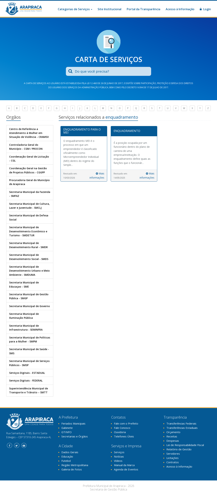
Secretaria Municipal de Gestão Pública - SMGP (28, 296)
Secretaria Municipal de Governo (29, 306)
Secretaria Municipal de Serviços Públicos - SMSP (29, 363)
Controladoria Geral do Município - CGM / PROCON (26, 146)
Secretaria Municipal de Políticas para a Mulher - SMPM (29, 339)
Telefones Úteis (124, 436)
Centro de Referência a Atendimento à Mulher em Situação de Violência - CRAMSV (29, 133)
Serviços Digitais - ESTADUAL (27, 373)
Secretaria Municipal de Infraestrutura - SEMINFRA (26, 327)
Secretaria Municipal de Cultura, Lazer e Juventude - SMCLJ (29, 205)
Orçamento (173, 432)
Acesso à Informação (180, 9)
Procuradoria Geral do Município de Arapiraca (29, 182)
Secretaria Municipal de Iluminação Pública (24, 315)
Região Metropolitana (74, 465)
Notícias (119, 456)
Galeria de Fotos (71, 469)
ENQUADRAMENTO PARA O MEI (82, 131)
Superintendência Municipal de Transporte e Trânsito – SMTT (28, 390)
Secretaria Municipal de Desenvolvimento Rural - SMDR (28, 245)
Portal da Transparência (143, 9)
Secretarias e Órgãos (74, 436)
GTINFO (66, 432)
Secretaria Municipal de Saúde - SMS (29, 351)
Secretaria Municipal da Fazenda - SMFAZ (29, 194)
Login (205, 9)
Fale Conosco (122, 428)
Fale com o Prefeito (126, 423)
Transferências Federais (181, 423)
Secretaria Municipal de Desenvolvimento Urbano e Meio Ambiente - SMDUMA (29, 270)
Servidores (173, 453)
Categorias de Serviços (75, 9)
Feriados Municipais (73, 423)
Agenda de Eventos (126, 469)
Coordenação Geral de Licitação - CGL (29, 158)
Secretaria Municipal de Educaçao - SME (24, 284)
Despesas (172, 440)
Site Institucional (109, 9)
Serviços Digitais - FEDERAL (26, 380)
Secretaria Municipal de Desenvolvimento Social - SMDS (28, 256)
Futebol (66, 461)
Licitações (172, 458)
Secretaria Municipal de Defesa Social (28, 217)
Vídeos (118, 461)
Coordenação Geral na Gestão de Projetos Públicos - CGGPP (28, 170)
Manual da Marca (124, 465)
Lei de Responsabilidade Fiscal (185, 445)
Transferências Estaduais (182, 428)
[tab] (84, 131)
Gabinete (67, 428)
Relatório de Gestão (179, 449)
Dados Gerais (69, 452)
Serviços (119, 452)
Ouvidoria (120, 432)
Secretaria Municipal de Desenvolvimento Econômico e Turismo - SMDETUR (28, 231)
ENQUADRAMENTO (127, 131)
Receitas (171, 436)
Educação (67, 456)
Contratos (172, 462)
